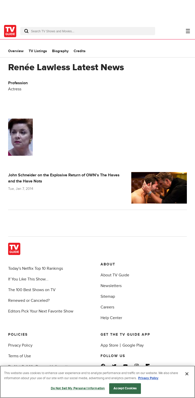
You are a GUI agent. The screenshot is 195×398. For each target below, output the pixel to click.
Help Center (111, 317)
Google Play (133, 345)
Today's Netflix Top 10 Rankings (35, 268)
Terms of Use (19, 356)
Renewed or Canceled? (29, 300)
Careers (107, 307)
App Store (109, 345)
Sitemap (108, 296)
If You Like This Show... (28, 279)
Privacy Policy (20, 345)
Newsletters (111, 285)
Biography (60, 51)
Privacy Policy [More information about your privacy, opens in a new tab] (148, 378)
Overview (16, 51)
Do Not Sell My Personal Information (78, 388)
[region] (97, 382)
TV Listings (38, 51)
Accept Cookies (125, 388)
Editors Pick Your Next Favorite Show (40, 311)
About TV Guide (115, 275)
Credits (80, 51)
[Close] (186, 373)
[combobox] (87, 31)
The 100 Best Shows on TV (32, 289)
